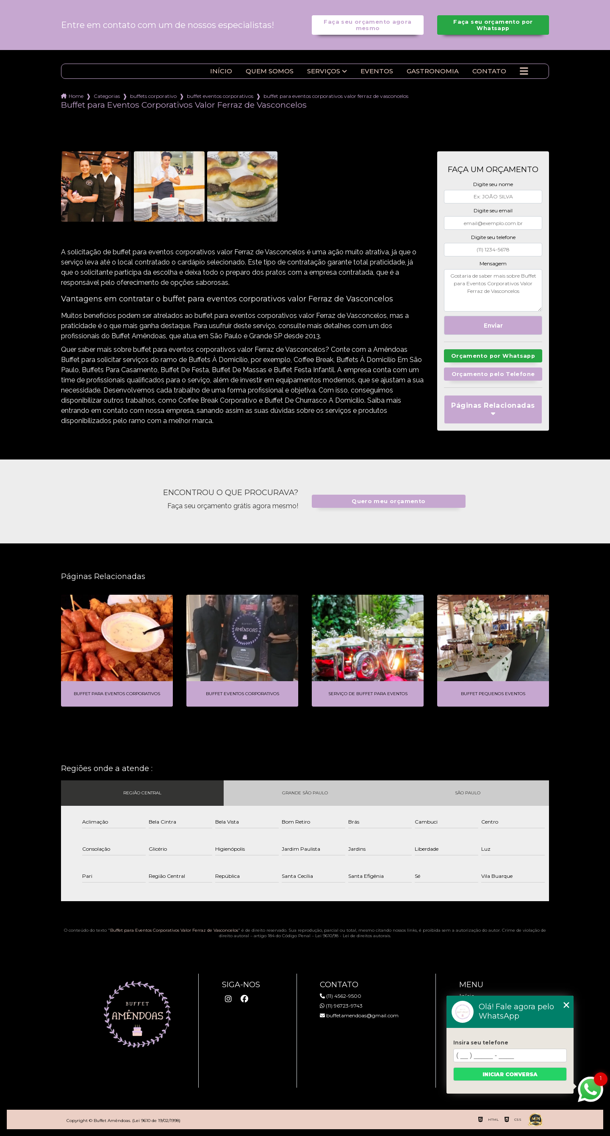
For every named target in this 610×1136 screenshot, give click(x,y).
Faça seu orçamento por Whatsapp (492, 25)
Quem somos (270, 71)
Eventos (376, 71)
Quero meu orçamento (388, 501)
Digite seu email (493, 210)
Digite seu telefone (493, 237)
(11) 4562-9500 (340, 996)
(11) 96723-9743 (341, 1005)
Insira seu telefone (480, 1042)
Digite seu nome (493, 184)
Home (76, 96)
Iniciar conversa (510, 1074)
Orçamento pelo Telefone (493, 374)
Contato (489, 71)
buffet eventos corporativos (220, 96)
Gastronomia (433, 71)
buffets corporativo (153, 96)
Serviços (323, 71)
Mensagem (493, 263)
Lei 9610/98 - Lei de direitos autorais (352, 935)
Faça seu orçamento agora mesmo (367, 25)
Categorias (107, 96)
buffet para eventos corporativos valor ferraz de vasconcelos (335, 96)
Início (221, 71)
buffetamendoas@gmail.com (359, 1015)
